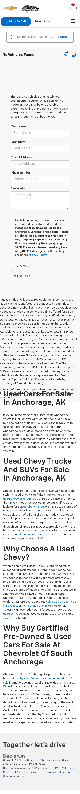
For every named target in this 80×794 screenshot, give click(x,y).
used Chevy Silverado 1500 (20, 499)
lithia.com (64, 772)
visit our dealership (34, 606)
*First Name (18, 126)
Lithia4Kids (49, 772)
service (8, 534)
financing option (30, 534)
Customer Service (14, 776)
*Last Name (18, 142)
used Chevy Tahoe (32, 506)
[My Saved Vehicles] (73, 7)
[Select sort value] (73, 55)
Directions (42, 21)
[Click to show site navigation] (73, 21)
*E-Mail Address (21, 157)
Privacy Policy (37, 255)
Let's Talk (22, 266)
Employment (34, 772)
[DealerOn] (14, 756)
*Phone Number (21, 173)
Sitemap (45, 760)
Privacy (56, 760)
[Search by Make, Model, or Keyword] (35, 37)
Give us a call (55, 601)
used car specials (14, 614)
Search (63, 37)
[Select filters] (65, 55)
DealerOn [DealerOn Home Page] (32, 760)
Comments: (18, 188)
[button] (16, 21)
